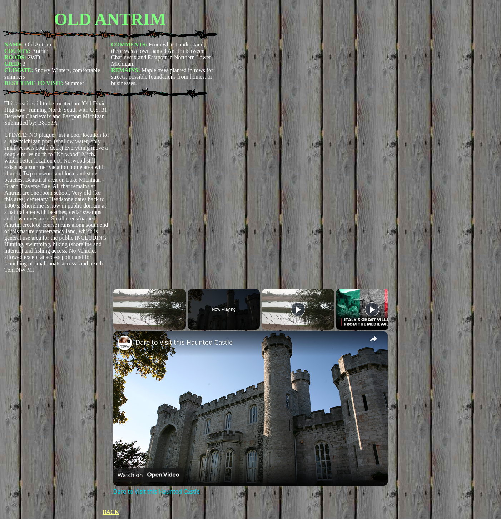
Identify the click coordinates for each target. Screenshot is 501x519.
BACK (111, 512)
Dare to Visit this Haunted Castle (184, 342)
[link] (125, 343)
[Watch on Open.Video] (148, 475)
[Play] (298, 309)
